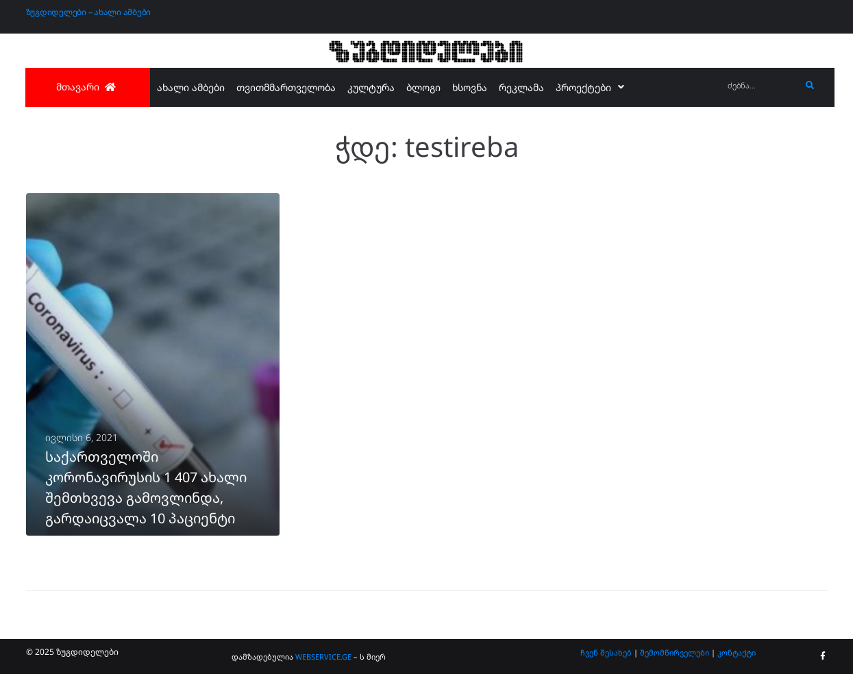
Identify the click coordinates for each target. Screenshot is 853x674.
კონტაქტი (736, 652)
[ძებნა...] (761, 86)
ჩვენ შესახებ (606, 652)
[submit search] (810, 86)
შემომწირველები (674, 652)
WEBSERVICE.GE (324, 656)
